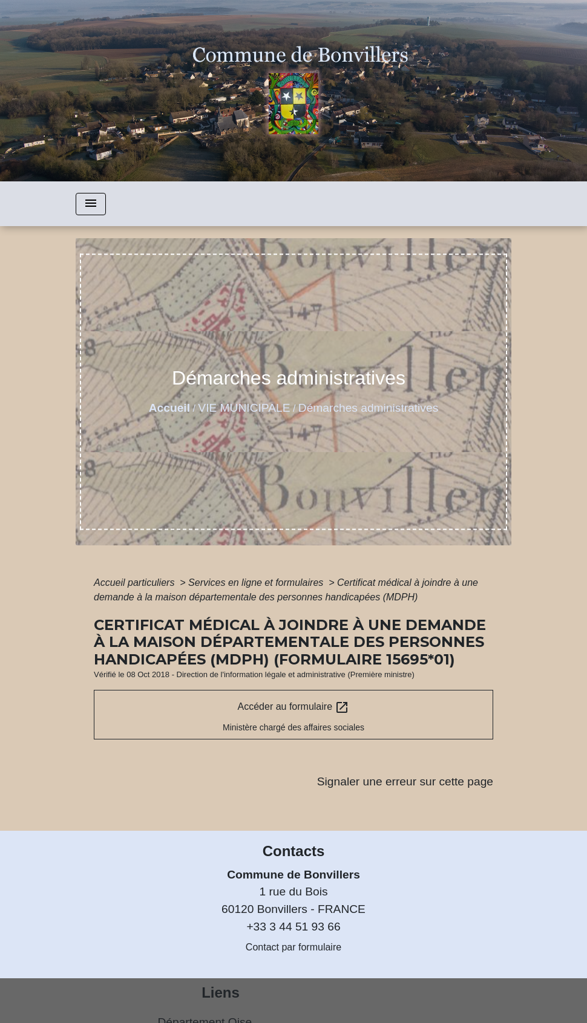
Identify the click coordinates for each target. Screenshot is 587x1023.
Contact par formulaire (293, 947)
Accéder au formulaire (294, 707)
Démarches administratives (368, 407)
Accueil (169, 407)
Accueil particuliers (135, 582)
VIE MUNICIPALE (244, 407)
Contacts (294, 851)
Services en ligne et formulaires (257, 582)
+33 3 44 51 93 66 (293, 926)
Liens (221, 992)
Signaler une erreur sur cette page (405, 781)
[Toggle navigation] (91, 204)
